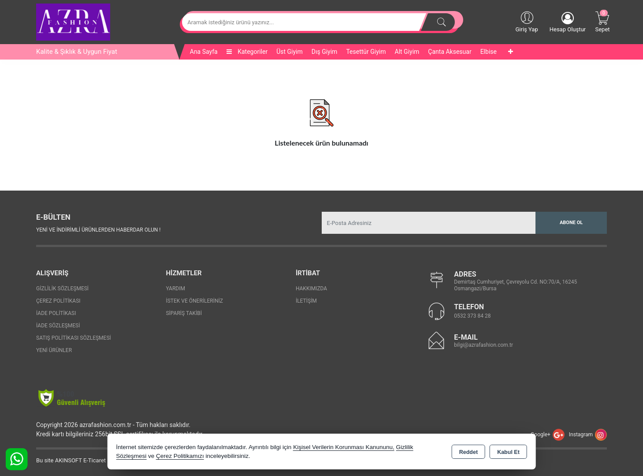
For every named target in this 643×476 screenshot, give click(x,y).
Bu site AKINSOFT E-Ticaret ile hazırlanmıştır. (93, 460)
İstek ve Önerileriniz (194, 301)
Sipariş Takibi (184, 313)
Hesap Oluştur (568, 22)
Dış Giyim (325, 51)
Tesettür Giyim (366, 51)
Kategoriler (247, 51)
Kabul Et (508, 452)
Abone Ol (571, 222)
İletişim (306, 301)
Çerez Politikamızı (180, 456)
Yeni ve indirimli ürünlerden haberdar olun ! (98, 230)
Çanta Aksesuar (449, 51)
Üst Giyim (289, 51)
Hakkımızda (311, 288)
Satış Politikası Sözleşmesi (73, 338)
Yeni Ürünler (54, 350)
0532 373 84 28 (472, 316)
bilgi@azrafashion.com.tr (483, 345)
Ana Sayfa (204, 51)
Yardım (175, 288)
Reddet (468, 452)
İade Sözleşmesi (58, 325)
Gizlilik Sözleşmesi (62, 288)
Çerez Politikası (58, 301)
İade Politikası (56, 313)
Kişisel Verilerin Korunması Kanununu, (343, 447)
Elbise (488, 51)
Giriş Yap (526, 21)
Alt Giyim (407, 51)
